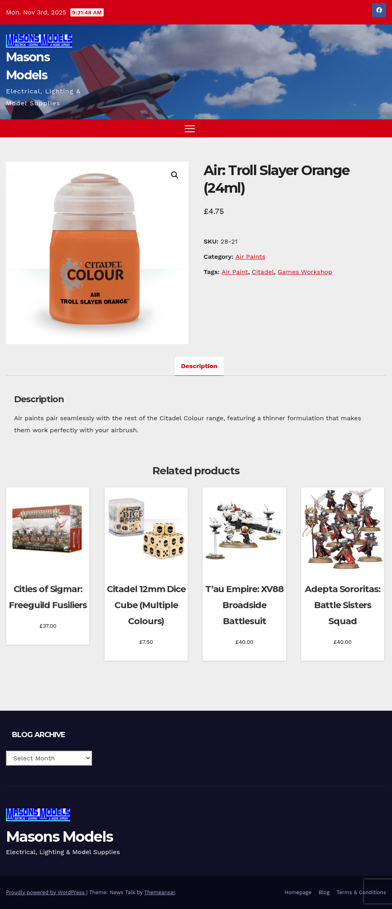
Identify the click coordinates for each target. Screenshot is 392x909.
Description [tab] (199, 366)
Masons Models (59, 836)
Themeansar (159, 892)
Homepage (297, 892)
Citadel (263, 272)
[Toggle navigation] (190, 128)
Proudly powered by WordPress (46, 892)
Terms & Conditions (361, 892)
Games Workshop (305, 272)
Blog (323, 892)
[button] (364, 128)
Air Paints (250, 256)
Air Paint (235, 272)
